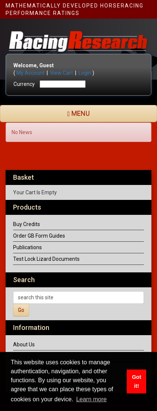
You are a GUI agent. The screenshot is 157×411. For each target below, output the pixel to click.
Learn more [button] (91, 399)
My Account (30, 73)
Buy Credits (26, 224)
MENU (78, 113)
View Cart (61, 73)
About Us (24, 344)
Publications (27, 247)
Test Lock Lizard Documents (46, 259)
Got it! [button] (136, 381)
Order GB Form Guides (39, 236)
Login (84, 73)
